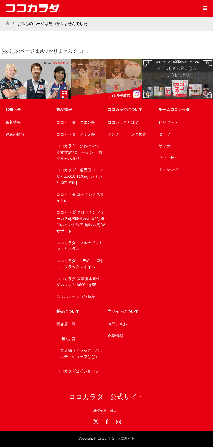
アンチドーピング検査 (127, 134)
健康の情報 (15, 134)
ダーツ (164, 134)
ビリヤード (168, 122)
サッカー (166, 146)
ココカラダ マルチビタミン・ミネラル (79, 245)
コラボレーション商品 (75, 296)
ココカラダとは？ (123, 122)
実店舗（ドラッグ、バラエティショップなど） (81, 353)
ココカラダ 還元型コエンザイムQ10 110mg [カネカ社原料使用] (79, 176)
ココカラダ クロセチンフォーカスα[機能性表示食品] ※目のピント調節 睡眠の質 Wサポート (80, 221)
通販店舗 (68, 338)
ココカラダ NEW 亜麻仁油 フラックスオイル (80, 263)
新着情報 (13, 122)
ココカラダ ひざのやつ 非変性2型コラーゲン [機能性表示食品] (79, 152)
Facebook (106, 420)
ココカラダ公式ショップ (77, 371)
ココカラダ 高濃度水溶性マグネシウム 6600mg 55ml (80, 281)
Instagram (118, 420)
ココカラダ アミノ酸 (75, 134)
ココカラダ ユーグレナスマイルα (80, 197)
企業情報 (115, 336)
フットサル (168, 158)
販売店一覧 (66, 324)
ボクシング (168, 169)
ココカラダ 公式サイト (106, 396)
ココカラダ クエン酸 (75, 122)
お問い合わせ (119, 324)
